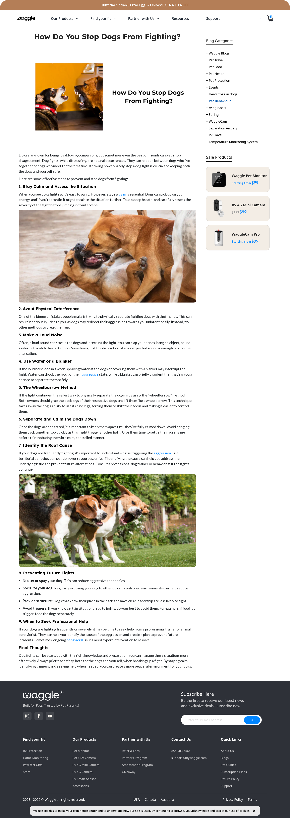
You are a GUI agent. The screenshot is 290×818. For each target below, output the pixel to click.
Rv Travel (214, 135)
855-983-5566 (180, 751)
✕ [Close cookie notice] (254, 811)
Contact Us (181, 739)
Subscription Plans (234, 772)
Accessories (80, 786)
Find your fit (34, 739)
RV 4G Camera (82, 772)
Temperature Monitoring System (232, 141)
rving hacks (216, 107)
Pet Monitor (80, 751)
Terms (252, 799)
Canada (150, 799)
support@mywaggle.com (189, 758)
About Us (227, 751)
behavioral (75, 640)
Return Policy (230, 779)
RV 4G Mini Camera (86, 765)
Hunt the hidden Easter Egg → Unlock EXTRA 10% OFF (145, 5)
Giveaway (128, 772)
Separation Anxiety (221, 128)
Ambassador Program (137, 765)
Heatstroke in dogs (221, 94)
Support (226, 786)
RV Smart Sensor (84, 779)
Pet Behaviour (218, 101)
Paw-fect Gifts (33, 765)
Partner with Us (136, 739)
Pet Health (215, 73)
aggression (162, 453)
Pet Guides (228, 765)
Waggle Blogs (217, 53)
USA (136, 799)
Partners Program (134, 758)
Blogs (225, 758)
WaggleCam (216, 121)
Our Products (84, 739)
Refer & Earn (131, 751)
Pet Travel (215, 60)
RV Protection (32, 751)
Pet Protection (218, 80)
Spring (212, 114)
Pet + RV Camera (84, 758)
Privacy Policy (233, 799)
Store (27, 772)
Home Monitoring (35, 758)
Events (212, 87)
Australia (167, 799)
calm (122, 194)
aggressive (90, 374)
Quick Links (231, 739)
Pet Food (214, 67)
